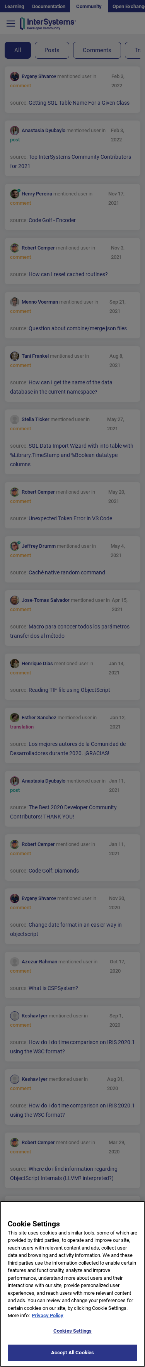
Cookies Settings (72, 1341)
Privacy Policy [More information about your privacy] (47, 1325)
